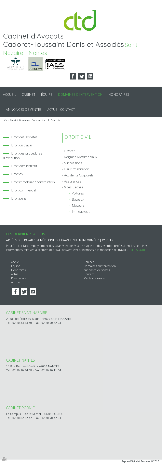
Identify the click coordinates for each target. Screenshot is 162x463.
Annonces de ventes (24, 109)
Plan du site (18, 278)
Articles (16, 282)
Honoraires (118, 94)
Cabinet (28, 94)
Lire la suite (137, 250)
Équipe (46, 94)
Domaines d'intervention (80, 94)
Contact (67, 109)
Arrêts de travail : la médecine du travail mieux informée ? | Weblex (59, 240)
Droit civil (56, 120)
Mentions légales (95, 278)
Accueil (9, 94)
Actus (52, 109)
